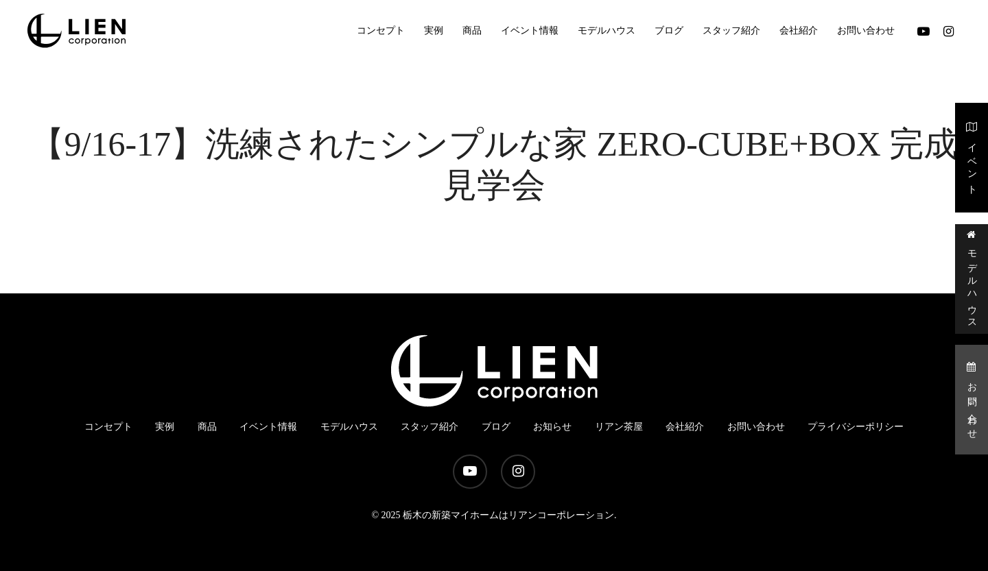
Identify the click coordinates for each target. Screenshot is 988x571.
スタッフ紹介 (429, 427)
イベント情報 (268, 427)
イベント (972, 156)
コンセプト (108, 427)
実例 (164, 427)
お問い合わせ (972, 399)
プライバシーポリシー (856, 427)
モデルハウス (972, 278)
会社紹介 (685, 427)
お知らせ (552, 427)
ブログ (496, 427)
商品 (207, 427)
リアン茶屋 (619, 427)
